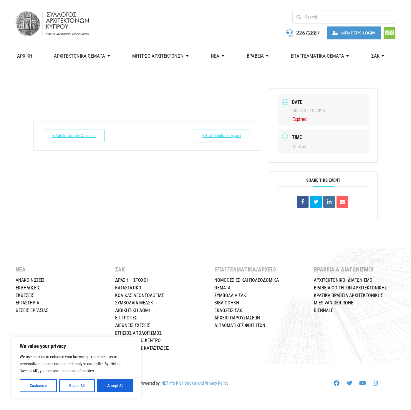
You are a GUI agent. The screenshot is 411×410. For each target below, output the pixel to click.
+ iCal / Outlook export (221, 135)
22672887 (308, 32)
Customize (38, 385)
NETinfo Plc (171, 383)
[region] (76, 367)
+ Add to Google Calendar (74, 135)
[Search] (298, 17)
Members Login (353, 33)
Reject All (76, 385)
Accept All (115, 385)
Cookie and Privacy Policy (206, 383)
